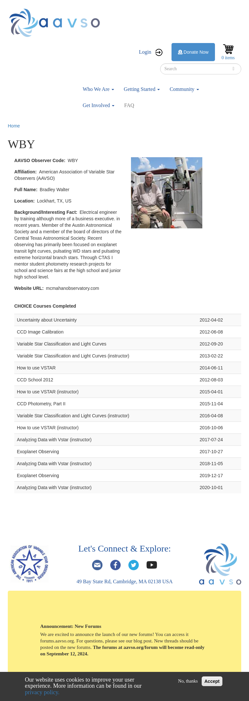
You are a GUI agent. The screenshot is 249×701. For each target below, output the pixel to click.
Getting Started (142, 89)
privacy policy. (42, 692)
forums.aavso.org (57, 640)
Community (184, 89)
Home (14, 125)
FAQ (129, 105)
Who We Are (98, 89)
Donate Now (193, 52)
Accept (212, 681)
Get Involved (98, 105)
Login (145, 52)
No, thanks (188, 681)
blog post (142, 640)
